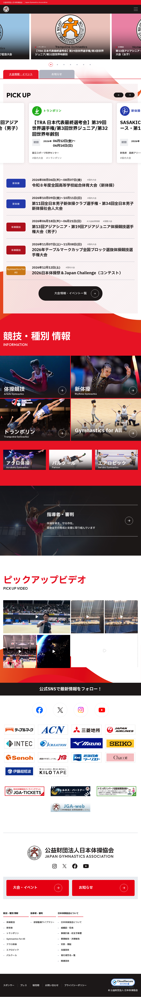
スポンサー (8, 985)
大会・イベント (37, 888)
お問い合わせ (52, 985)
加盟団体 (65, 950)
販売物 (36, 985)
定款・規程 (66, 944)
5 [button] (77, 65)
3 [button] (64, 65)
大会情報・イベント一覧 (76, 293)
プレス (23, 985)
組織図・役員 (67, 928)
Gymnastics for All (15, 939)
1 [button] (51, 65)
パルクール (11, 955)
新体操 (9, 928)
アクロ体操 (11, 944)
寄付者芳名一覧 (68, 955)
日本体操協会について (71, 922)
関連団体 (65, 961)
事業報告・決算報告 (70, 939)
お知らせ (103, 888)
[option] (70, 36)
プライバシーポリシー (75, 985)
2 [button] (57, 65)
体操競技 (10, 922)
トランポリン (12, 933)
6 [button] (84, 65)
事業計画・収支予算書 (71, 933)
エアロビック (12, 950)
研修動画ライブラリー (44, 922)
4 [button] (70, 65)
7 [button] (90, 65)
